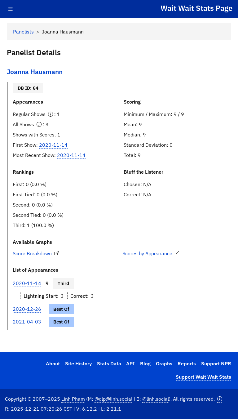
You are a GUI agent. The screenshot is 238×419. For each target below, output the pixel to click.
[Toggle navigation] (10, 8)
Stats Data (109, 363)
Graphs (164, 363)
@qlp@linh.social (113, 398)
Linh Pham (73, 398)
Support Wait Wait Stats (203, 376)
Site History (78, 363)
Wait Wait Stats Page (196, 8)
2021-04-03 (27, 321)
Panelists (23, 31)
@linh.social (155, 398)
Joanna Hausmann (35, 72)
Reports (187, 363)
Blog (145, 363)
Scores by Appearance (151, 253)
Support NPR (216, 363)
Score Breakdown (36, 253)
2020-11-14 (53, 144)
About (53, 363)
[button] (219, 399)
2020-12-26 (27, 308)
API (130, 363)
